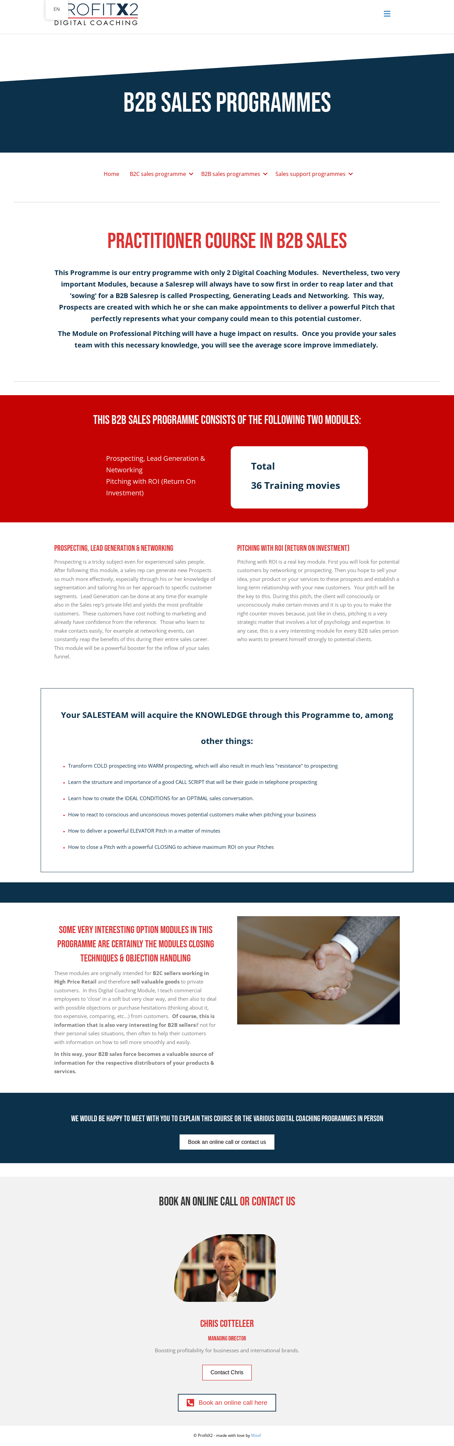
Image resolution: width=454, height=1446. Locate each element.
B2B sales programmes (230, 174)
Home (111, 174)
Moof (256, 1435)
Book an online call (198, 1202)
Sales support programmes (310, 174)
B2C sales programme (158, 174)
